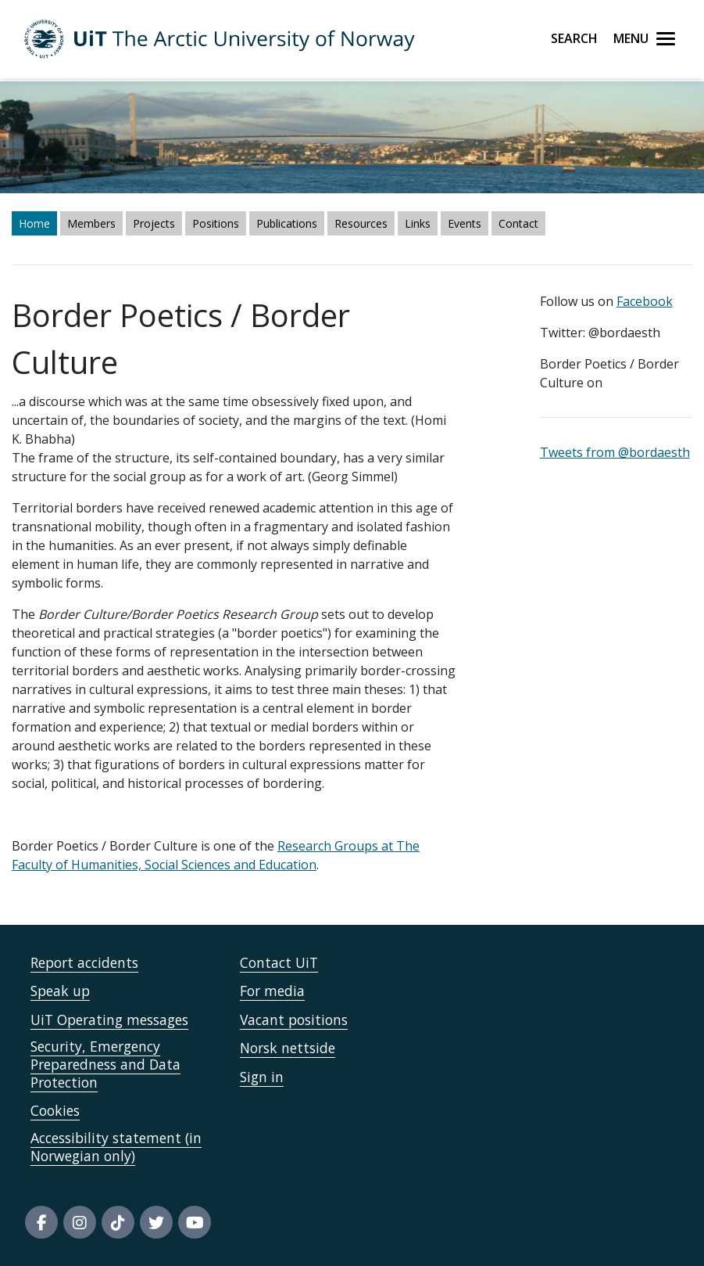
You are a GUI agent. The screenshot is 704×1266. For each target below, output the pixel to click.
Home (34, 223)
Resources (361, 223)
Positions (215, 223)
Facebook (644, 301)
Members (91, 223)
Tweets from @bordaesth (615, 452)
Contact (518, 223)
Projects (154, 223)
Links (418, 223)
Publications (286, 223)
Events (464, 223)
